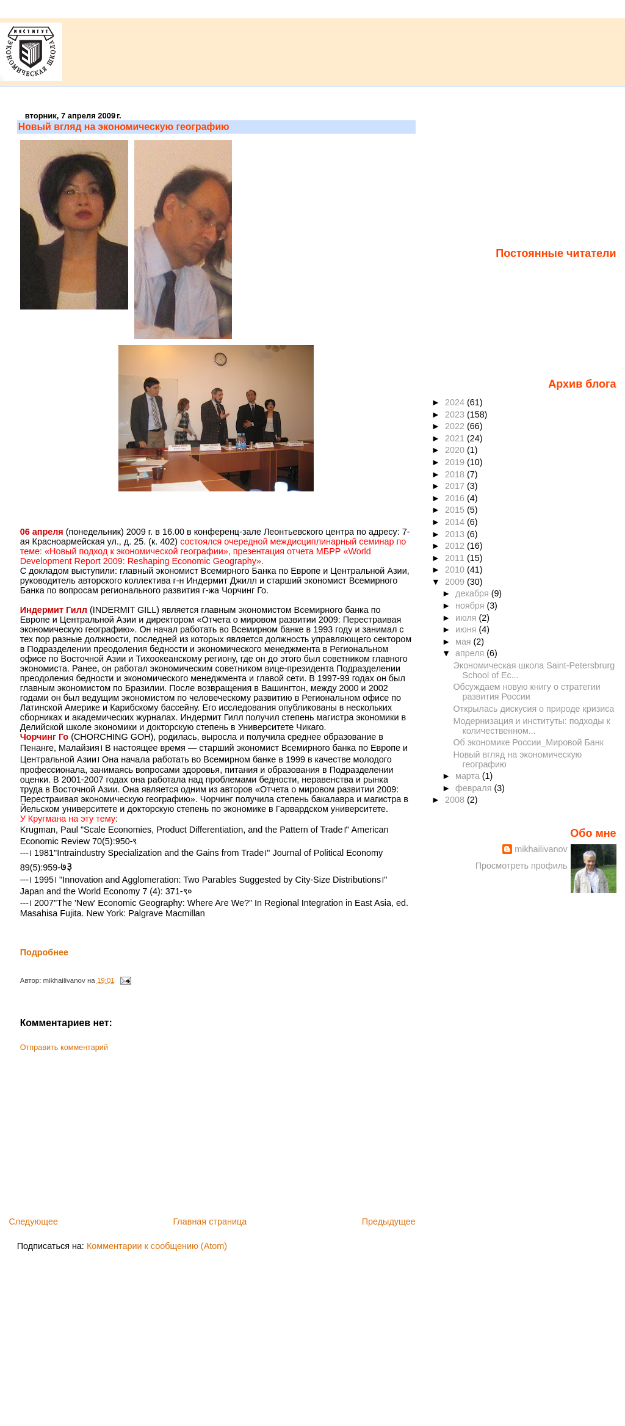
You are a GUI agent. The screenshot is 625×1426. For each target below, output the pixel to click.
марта (468, 776)
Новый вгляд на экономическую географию (123, 126)
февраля (474, 788)
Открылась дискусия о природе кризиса (534, 709)
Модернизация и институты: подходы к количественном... (531, 726)
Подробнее (44, 952)
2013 (456, 534)
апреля (470, 653)
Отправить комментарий (64, 1047)
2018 (456, 474)
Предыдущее (389, 1221)
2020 (456, 450)
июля (467, 618)
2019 (456, 462)
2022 (456, 426)
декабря (473, 593)
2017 (456, 486)
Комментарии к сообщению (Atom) (157, 1246)
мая (464, 641)
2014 (456, 522)
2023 (456, 414)
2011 (456, 558)
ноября (470, 605)
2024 (456, 402)
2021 (456, 438)
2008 (456, 800)
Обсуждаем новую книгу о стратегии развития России (527, 691)
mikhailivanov (541, 849)
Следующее (33, 1221)
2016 (456, 498)
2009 (456, 582)
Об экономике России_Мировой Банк (528, 742)
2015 (456, 510)
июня (467, 629)
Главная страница (210, 1221)
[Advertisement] (108, 1130)
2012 (456, 546)
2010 (456, 569)
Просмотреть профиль (521, 865)
